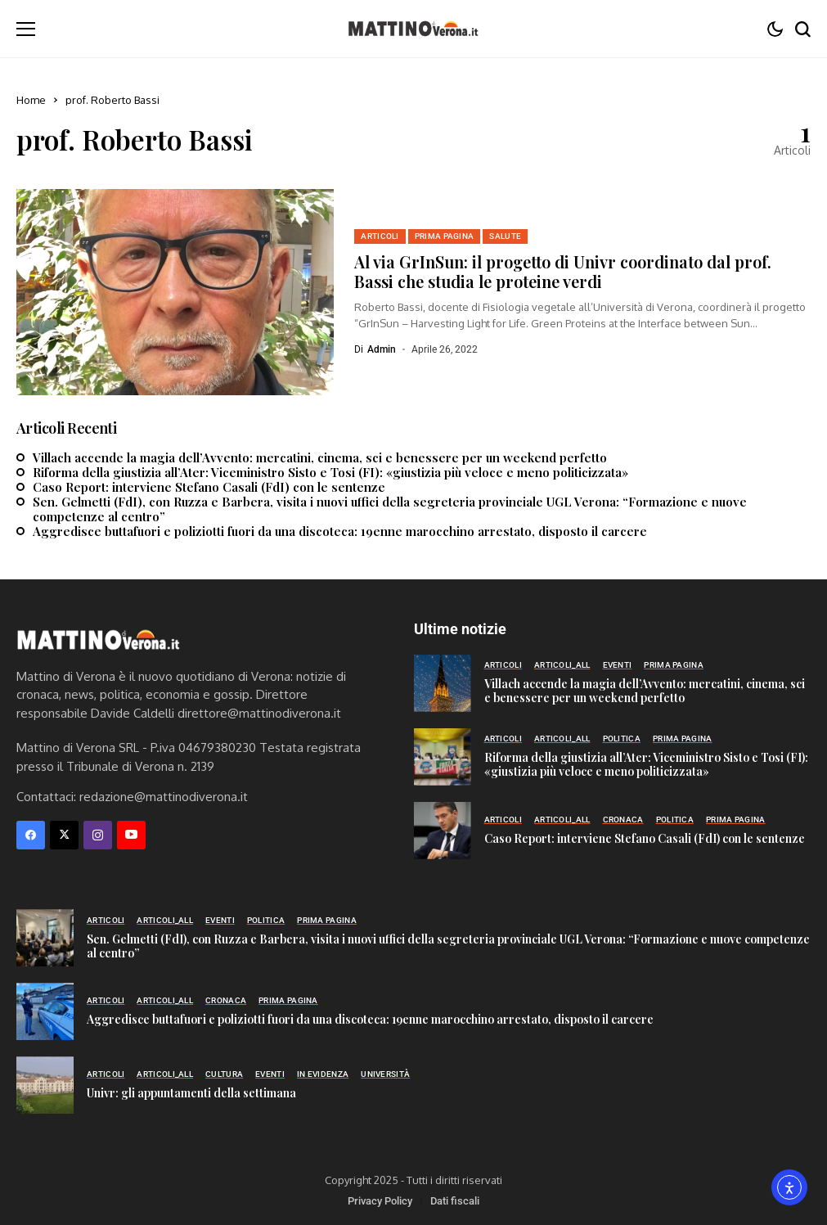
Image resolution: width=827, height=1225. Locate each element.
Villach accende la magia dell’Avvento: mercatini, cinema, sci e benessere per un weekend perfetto (320, 457)
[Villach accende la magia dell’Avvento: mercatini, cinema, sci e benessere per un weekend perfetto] (442, 683)
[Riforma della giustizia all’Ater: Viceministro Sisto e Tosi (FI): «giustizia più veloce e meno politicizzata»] (442, 757)
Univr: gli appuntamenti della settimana (191, 1093)
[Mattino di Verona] (413, 29)
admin (381, 349)
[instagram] (97, 835)
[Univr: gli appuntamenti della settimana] (45, 1085)
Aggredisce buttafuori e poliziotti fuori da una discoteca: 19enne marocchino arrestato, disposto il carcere (340, 531)
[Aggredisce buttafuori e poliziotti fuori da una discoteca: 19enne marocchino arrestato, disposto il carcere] (45, 1011)
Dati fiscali (454, 1201)
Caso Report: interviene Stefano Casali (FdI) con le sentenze (209, 487)
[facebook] (30, 835)
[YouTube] (131, 835)
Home (31, 99)
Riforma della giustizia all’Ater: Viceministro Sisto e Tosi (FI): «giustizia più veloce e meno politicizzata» (330, 472)
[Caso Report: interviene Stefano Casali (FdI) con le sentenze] (442, 830)
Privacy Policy (380, 1201)
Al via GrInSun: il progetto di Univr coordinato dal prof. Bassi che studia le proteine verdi (562, 271)
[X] (64, 835)
